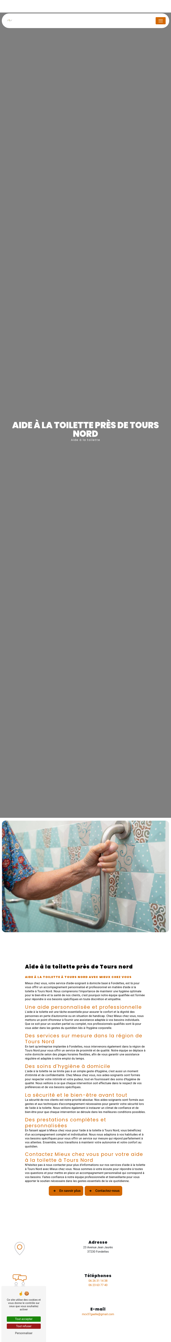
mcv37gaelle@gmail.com (98, 1314)
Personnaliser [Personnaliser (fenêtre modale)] (24, 1333)
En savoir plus (66, 1191)
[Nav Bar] (161, 20)
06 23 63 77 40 (98, 1285)
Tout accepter (24, 1319)
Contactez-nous (103, 1191)
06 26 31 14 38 (98, 1280)
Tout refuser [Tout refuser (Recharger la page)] (23, 1326)
